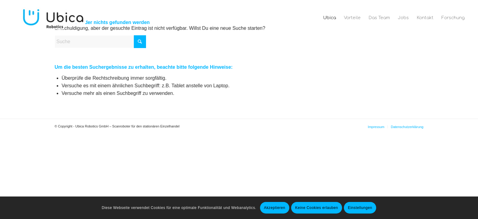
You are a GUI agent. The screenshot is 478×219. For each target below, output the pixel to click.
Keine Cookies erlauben (316, 208)
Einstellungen (360, 208)
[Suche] (100, 41)
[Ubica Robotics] (55, 18)
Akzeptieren (274, 208)
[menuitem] (329, 18)
